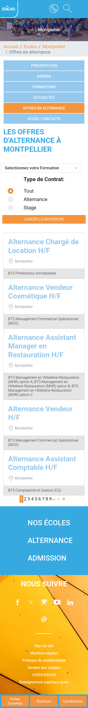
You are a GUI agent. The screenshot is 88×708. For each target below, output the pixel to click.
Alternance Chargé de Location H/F (43, 246)
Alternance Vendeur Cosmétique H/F (40, 291)
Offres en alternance (44, 108)
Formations (44, 87)
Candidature (73, 701)
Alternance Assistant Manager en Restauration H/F (42, 346)
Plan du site (44, 646)
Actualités (44, 97)
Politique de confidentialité (44, 660)
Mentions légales (44, 653)
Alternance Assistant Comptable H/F (42, 463)
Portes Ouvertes (15, 701)
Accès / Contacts (44, 119)
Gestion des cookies (44, 667)
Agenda (44, 76)
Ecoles (30, 46)
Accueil (11, 46)
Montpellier (53, 46)
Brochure (44, 701)
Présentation (44, 66)
